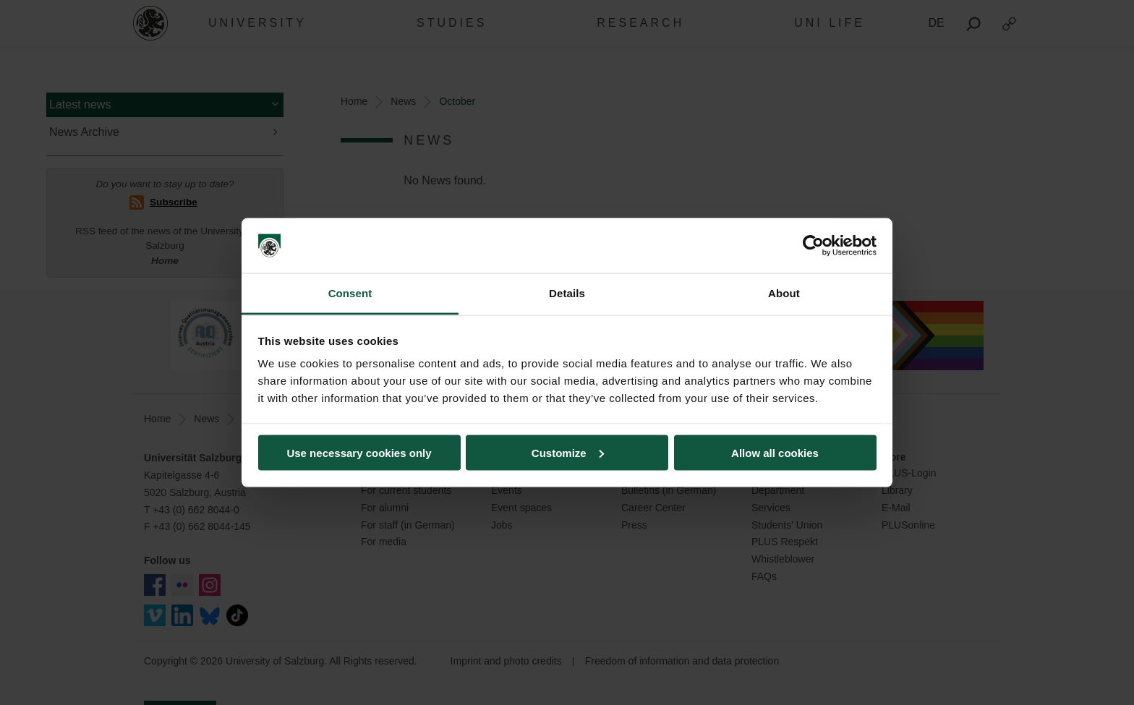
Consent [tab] (350, 293)
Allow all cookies (775, 452)
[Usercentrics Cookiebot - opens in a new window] (813, 246)
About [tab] (784, 293)
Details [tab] (567, 293)
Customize (568, 452)
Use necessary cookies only (358, 452)
